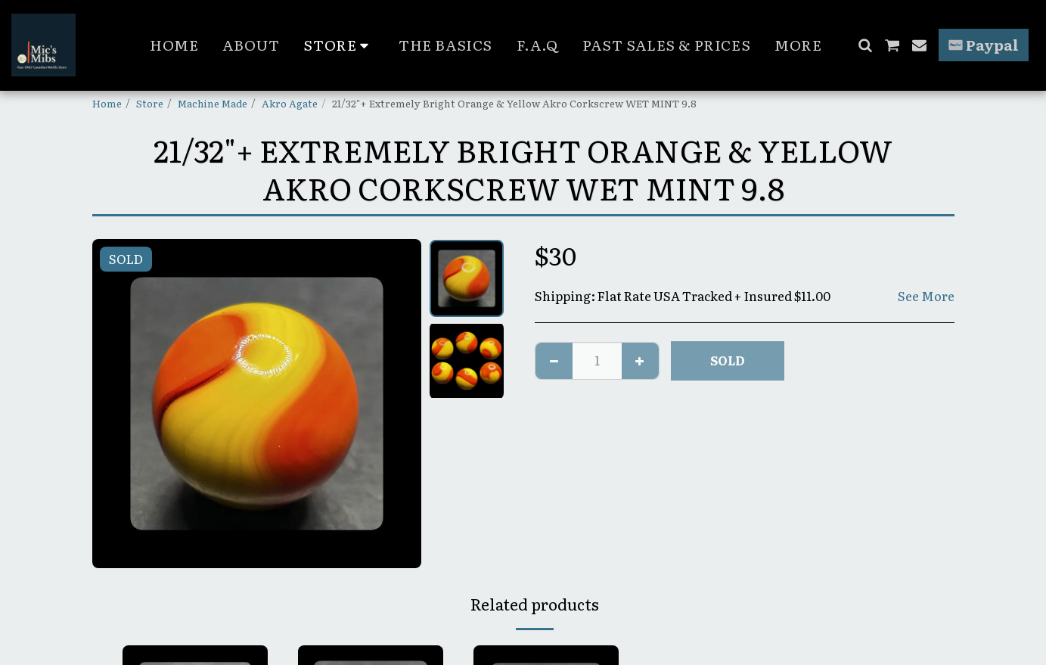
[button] (864, 45)
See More (926, 296)
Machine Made (212, 102)
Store (149, 102)
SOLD (727, 360)
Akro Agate (290, 102)
